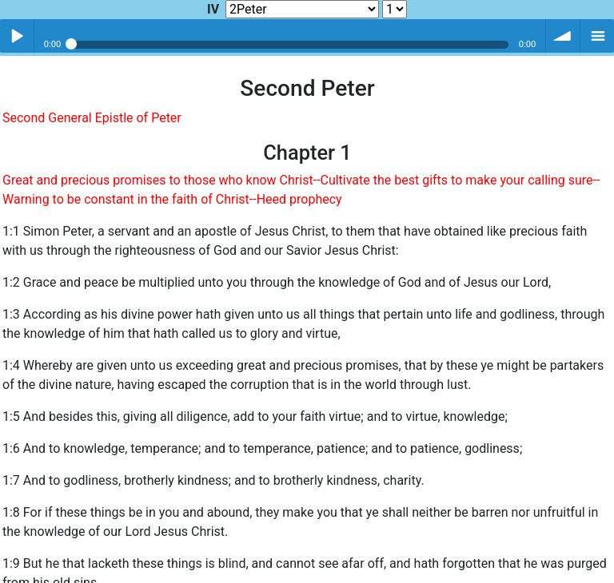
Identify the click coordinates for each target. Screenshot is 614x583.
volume (563, 36)
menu (597, 36)
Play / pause (17, 36)
